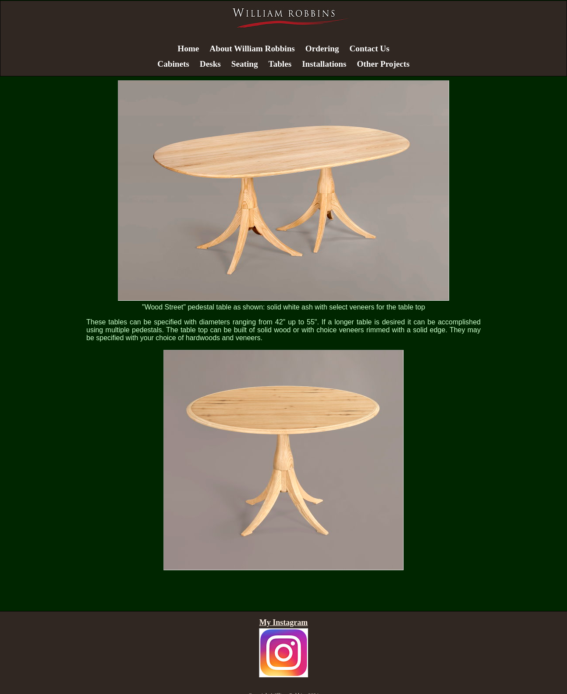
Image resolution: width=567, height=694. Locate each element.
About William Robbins (251, 48)
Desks (210, 63)
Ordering (322, 48)
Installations (324, 63)
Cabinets (173, 63)
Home (188, 48)
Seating (244, 63)
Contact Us (370, 48)
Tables (280, 63)
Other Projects (383, 63)
